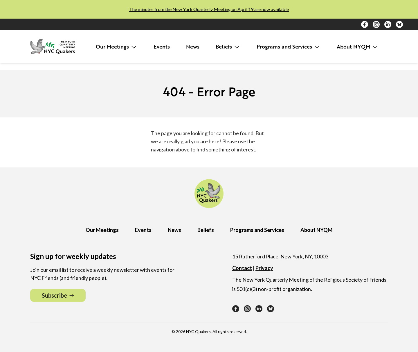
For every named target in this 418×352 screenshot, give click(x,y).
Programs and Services (288, 47)
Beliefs (228, 47)
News (192, 46)
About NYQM (358, 47)
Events (162, 46)
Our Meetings (116, 47)
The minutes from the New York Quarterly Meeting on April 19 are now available (209, 9)
